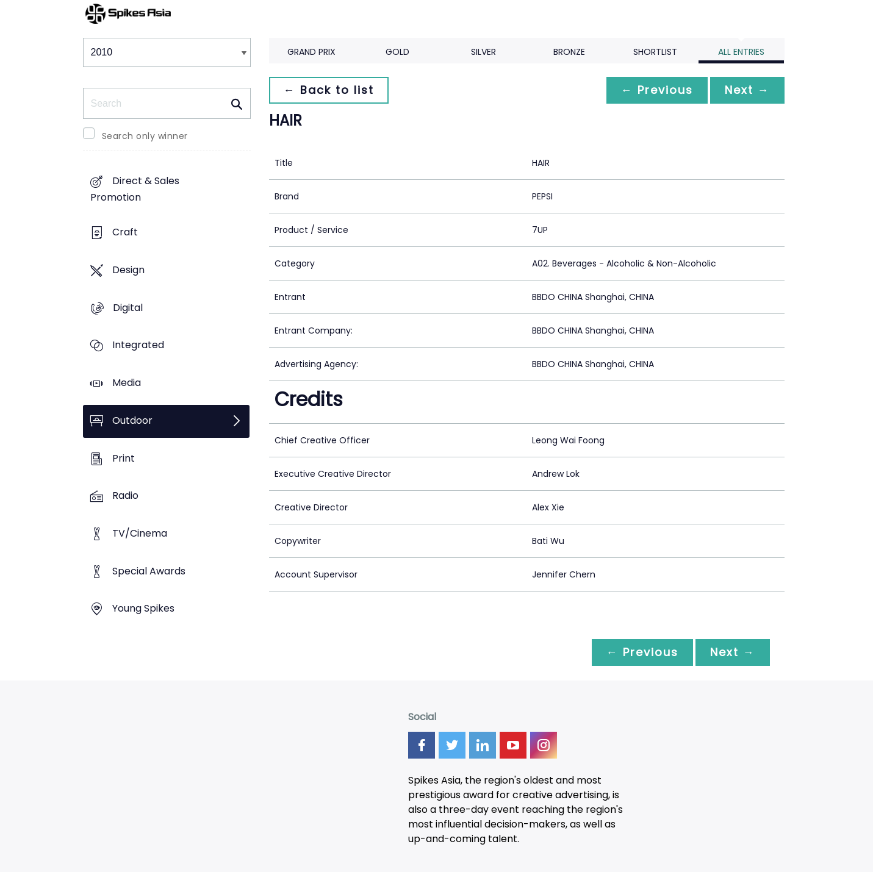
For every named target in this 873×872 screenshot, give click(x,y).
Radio (125, 496)
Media (126, 383)
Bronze (569, 52)
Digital (128, 308)
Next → (747, 90)
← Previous (657, 90)
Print (123, 458)
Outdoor (132, 420)
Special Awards (148, 571)
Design (128, 270)
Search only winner (145, 136)
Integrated (138, 345)
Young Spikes (143, 609)
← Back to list (329, 90)
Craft (125, 233)
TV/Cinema (139, 533)
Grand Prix (311, 52)
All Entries (741, 52)
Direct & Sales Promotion (134, 189)
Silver (483, 52)
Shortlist (655, 52)
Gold (397, 52)
